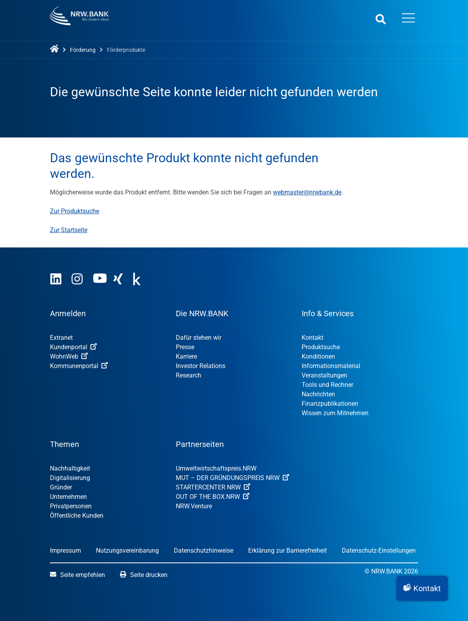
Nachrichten (318, 394)
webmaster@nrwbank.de (307, 192)
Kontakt (312, 337)
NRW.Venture (194, 506)
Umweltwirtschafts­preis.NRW (216, 468)
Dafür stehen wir (198, 337)
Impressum (65, 550)
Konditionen (318, 356)
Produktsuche (321, 347)
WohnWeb (69, 356)
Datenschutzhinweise (203, 550)
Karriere (186, 356)
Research (188, 375)
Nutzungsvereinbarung (127, 550)
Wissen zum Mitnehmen (335, 413)
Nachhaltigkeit (70, 468)
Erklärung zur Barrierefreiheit (287, 550)
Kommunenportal (79, 366)
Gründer (61, 487)
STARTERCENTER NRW (213, 487)
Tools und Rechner (327, 384)
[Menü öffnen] (408, 18)
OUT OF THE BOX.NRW (212, 496)
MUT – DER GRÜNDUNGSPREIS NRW (232, 478)
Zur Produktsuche (74, 211)
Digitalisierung (70, 478)
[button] (422, 588)
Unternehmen (68, 496)
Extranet (61, 337)
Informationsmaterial (331, 366)
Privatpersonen (71, 506)
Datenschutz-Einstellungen (379, 550)
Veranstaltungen (324, 375)
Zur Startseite (68, 230)
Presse (185, 347)
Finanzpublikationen (330, 403)
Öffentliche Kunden (76, 515)
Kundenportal (73, 347)
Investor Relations (200, 366)
